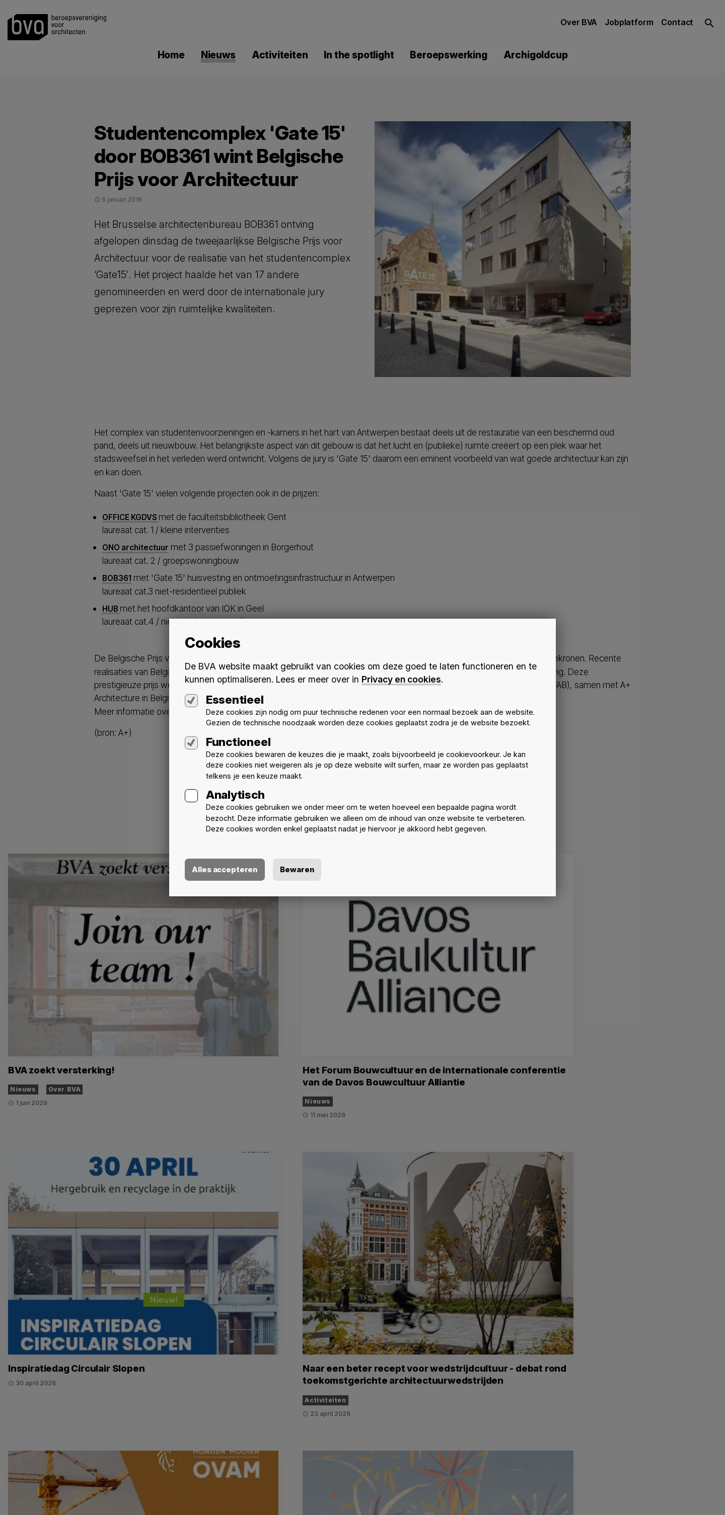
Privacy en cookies (402, 678)
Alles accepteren (227, 870)
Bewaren (304, 870)
